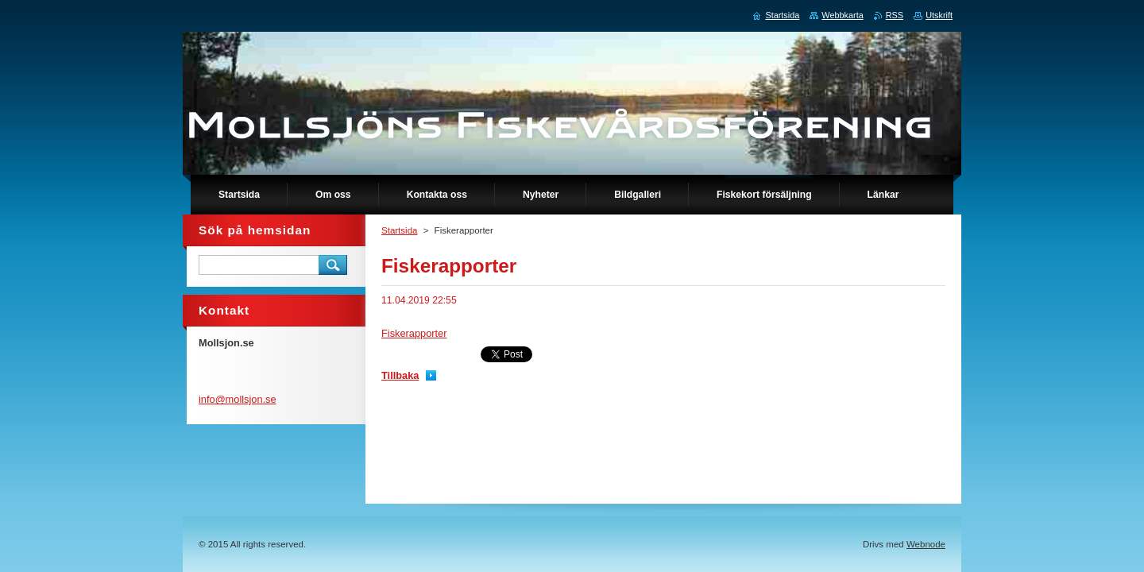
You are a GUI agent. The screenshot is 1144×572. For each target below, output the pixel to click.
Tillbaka (400, 375)
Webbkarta (842, 15)
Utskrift (939, 15)
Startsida (399, 230)
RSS (894, 15)
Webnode (925, 544)
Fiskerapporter (414, 333)
